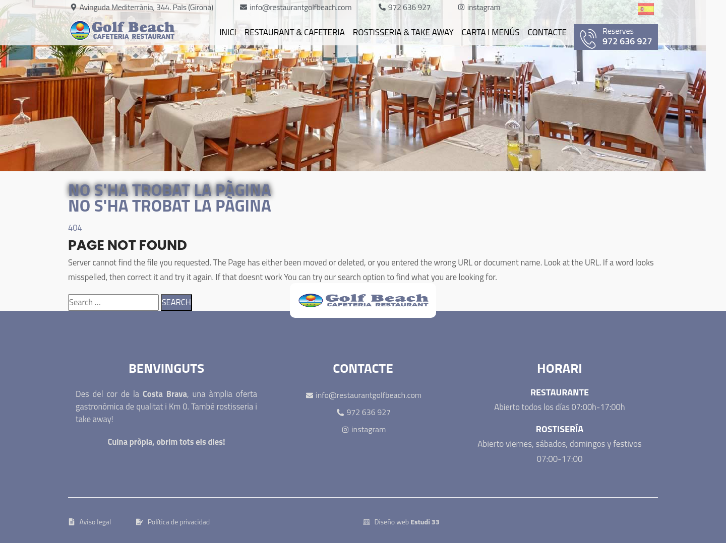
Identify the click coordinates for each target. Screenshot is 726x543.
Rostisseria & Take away (403, 32)
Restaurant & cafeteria (295, 32)
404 (75, 227)
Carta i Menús (491, 32)
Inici (227, 32)
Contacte (547, 32)
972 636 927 (619, 37)
